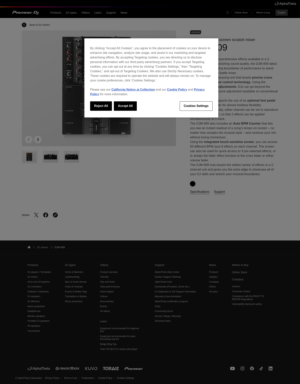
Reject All (101, 105)
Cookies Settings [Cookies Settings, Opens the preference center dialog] (196, 105)
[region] (151, 77)
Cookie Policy (177, 89)
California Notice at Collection (133, 89)
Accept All (125, 105)
